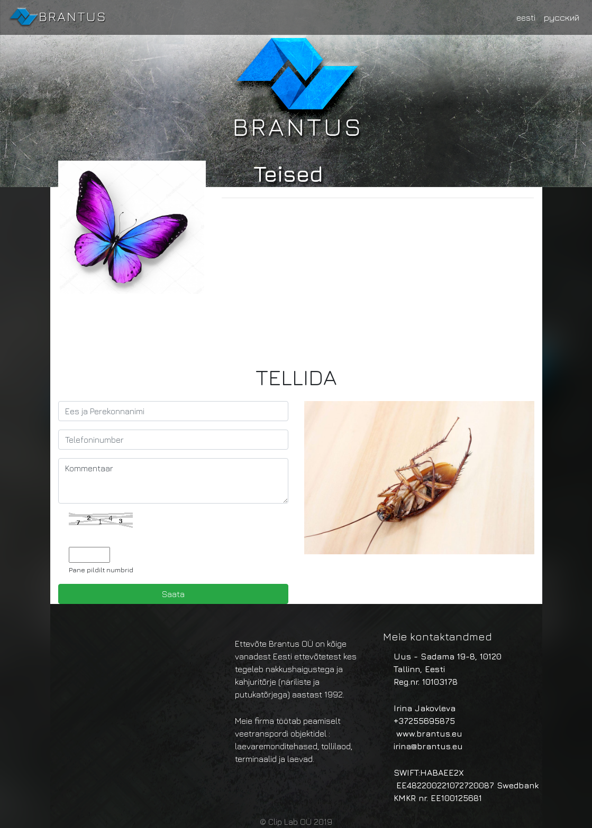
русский (561, 17)
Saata (173, 594)
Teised (288, 174)
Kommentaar (173, 481)
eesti (525, 17)
